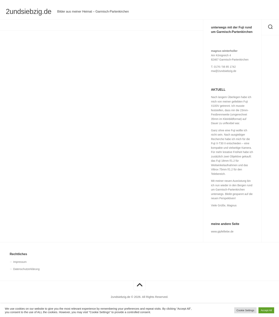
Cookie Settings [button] (245, 310)
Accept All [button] (266, 310)
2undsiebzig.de (28, 11)
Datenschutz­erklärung (26, 269)
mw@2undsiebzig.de (223, 71)
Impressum (20, 261)
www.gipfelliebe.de (222, 231)
